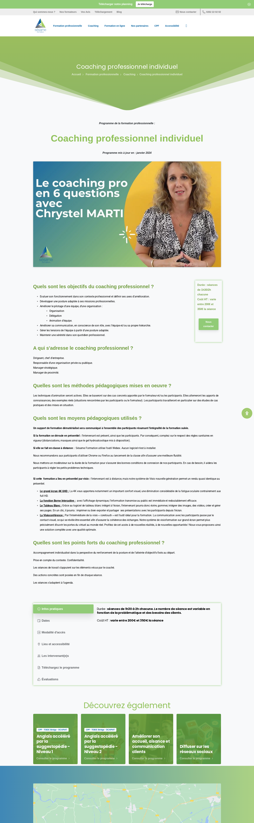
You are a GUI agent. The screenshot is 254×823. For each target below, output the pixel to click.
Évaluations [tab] (47, 679)
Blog (119, 12)
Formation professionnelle (100, 74)
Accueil (76, 74)
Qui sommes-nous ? (44, 12)
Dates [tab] (43, 620)
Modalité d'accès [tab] (51, 632)
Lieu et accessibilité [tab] (53, 644)
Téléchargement (103, 12)
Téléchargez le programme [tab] (58, 667)
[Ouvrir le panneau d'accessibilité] (247, 413)
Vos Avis (85, 12)
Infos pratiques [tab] (50, 609)
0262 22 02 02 (211, 11)
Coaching (127, 74)
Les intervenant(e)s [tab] (53, 656)
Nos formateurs (68, 12)
